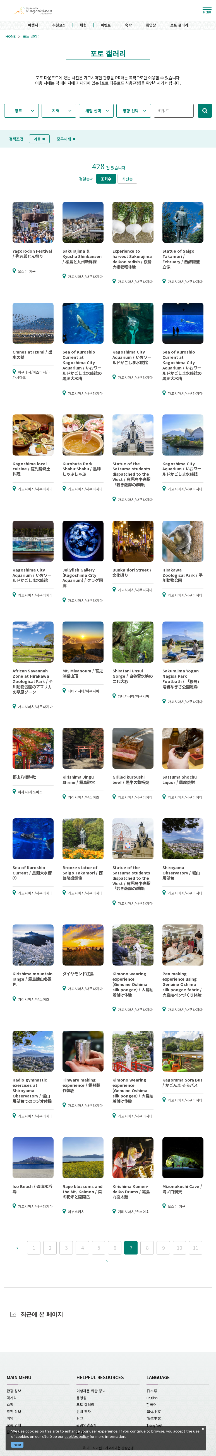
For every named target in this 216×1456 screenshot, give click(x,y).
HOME (11, 36)
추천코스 (59, 25)
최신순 (127, 179)
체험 (83, 25)
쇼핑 (10, 1404)
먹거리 (12, 1397)
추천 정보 (14, 1411)
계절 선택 (93, 110)
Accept (17, 1444)
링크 (79, 1418)
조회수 (106, 179)
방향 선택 (130, 110)
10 (179, 1247)
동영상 (151, 25)
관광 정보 (14, 1390)
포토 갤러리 (179, 25)
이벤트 (106, 25)
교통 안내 (14, 1425)
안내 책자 (83, 1411)
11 (195, 1247)
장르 (18, 110)
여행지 (33, 25)
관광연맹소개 (86, 1425)
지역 (55, 110)
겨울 (39, 139)
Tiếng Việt (154, 1425)
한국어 (152, 1404)
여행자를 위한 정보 (90, 1390)
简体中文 (154, 1418)
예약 (10, 1418)
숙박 (128, 25)
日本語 (152, 1390)
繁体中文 (154, 1411)
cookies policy (76, 1436)
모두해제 (66, 139)
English (152, 1397)
